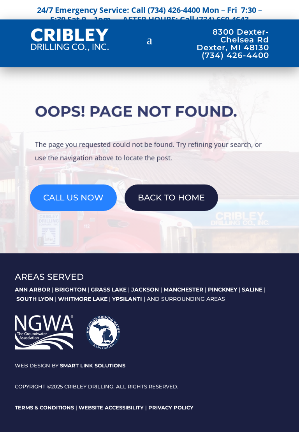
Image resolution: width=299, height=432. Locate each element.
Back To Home (171, 197)
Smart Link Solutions (92, 365)
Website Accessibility (111, 407)
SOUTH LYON (34, 298)
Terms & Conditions (44, 407)
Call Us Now (73, 197)
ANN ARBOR (32, 289)
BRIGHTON (70, 289)
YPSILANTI (127, 298)
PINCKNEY (222, 289)
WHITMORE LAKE (82, 298)
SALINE (252, 289)
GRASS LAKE (109, 289)
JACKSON (145, 289)
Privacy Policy (170, 407)
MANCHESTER (183, 289)
